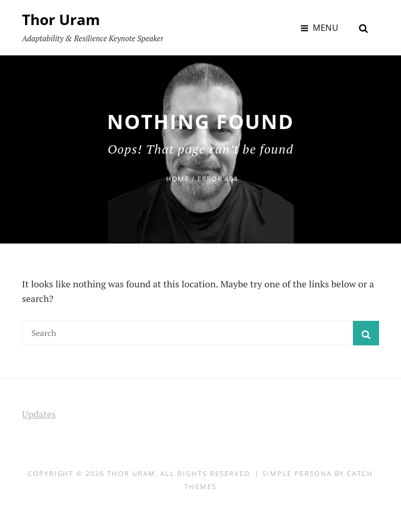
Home (177, 178)
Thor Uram (61, 19)
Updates (39, 414)
